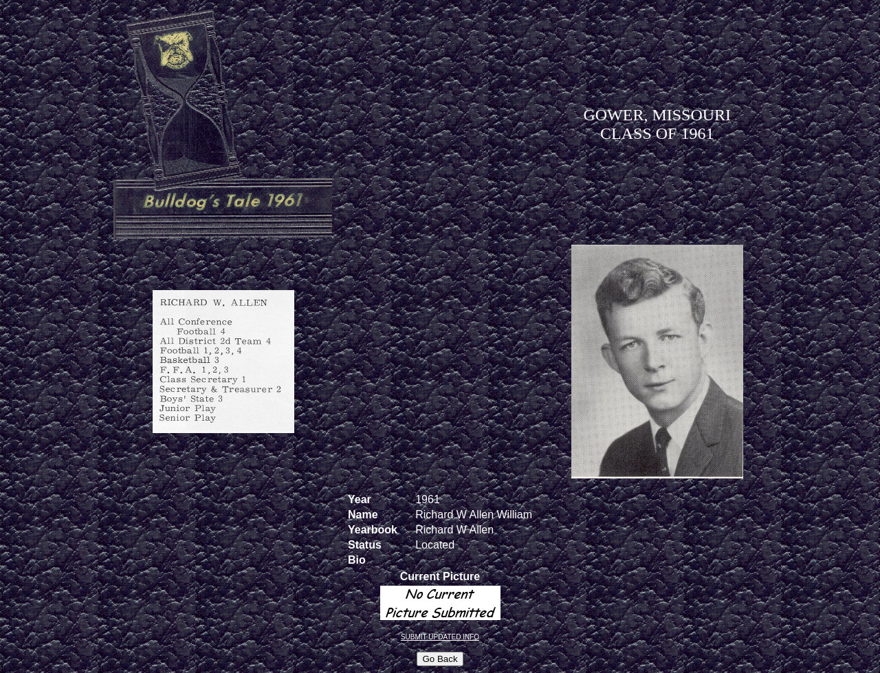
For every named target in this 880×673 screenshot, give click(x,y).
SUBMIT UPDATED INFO (440, 637)
